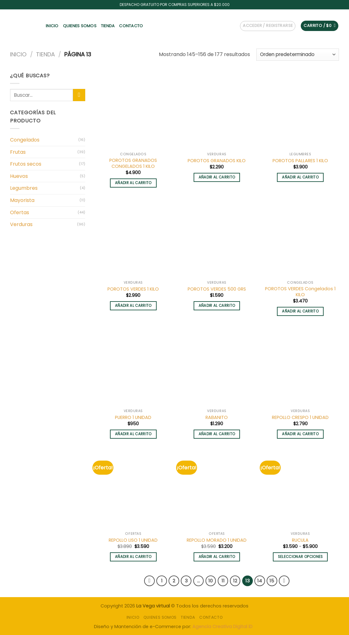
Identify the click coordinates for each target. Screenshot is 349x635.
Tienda (108, 25)
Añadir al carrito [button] (133, 182)
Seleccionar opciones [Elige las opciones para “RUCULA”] (300, 556)
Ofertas (19, 212)
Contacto (131, 25)
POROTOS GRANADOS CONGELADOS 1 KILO (133, 163)
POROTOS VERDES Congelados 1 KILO (300, 291)
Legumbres (24, 188)
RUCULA (300, 540)
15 (271, 580)
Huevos (19, 176)
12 (235, 580)
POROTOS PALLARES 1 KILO (300, 161)
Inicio (18, 54)
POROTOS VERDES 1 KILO (133, 289)
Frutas (18, 152)
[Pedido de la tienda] (297, 55)
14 (259, 580)
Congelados (24, 139)
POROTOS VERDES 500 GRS (217, 289)
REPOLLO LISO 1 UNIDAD (133, 540)
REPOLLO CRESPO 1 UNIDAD (300, 418)
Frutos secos (25, 164)
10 (210, 580)
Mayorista (22, 200)
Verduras (21, 224)
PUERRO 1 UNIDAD (133, 418)
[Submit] (79, 95)
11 (223, 580)
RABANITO (217, 418)
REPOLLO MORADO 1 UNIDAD (217, 540)
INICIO (52, 25)
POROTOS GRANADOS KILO (217, 161)
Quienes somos (79, 25)
